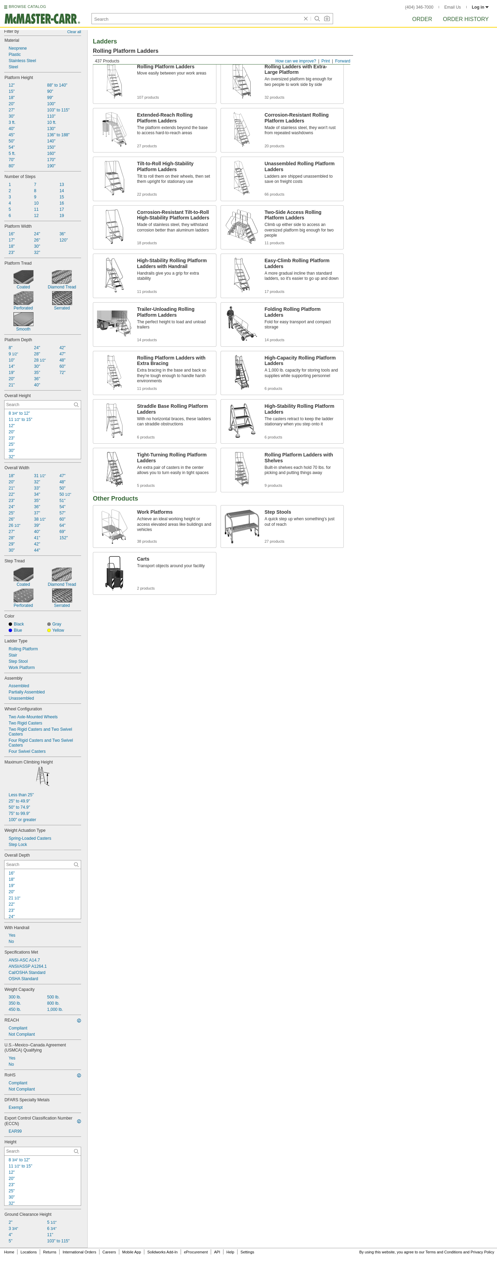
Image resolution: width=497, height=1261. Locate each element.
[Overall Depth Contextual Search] (42, 864)
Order (422, 19)
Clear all (74, 32)
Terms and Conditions (444, 1252)
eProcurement (196, 1252)
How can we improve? (295, 61)
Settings (247, 1252)
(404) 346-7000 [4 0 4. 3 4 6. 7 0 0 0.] (419, 7)
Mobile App (131, 1252)
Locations (29, 1252)
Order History (466, 19)
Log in (480, 7)
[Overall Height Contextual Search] (42, 404)
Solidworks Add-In (162, 1252)
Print (325, 61)
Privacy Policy (482, 1252)
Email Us (452, 7)
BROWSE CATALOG (27, 6)
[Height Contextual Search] (42, 1151)
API (217, 1252)
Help (230, 1252)
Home (9, 1252)
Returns (50, 1252)
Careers (109, 1252)
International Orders (79, 1252)
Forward (342, 61)
